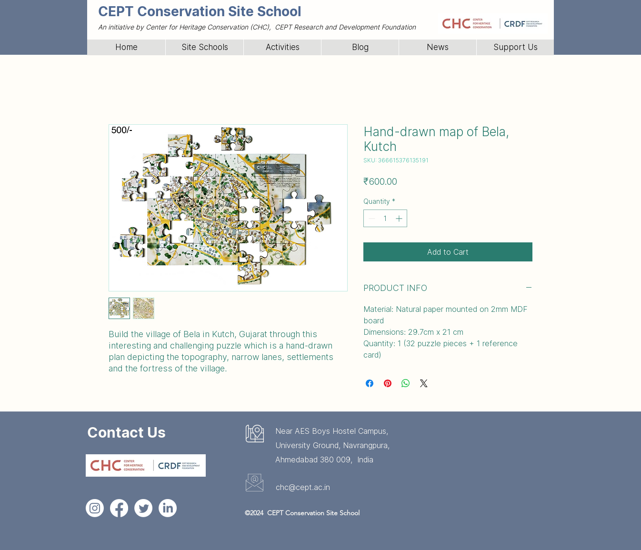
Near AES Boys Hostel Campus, (331, 431)
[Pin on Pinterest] (387, 383)
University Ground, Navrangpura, (332, 445)
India (365, 459)
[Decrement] (371, 218)
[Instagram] (95, 508)
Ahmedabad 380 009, (316, 459)
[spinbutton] (385, 218)
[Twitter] (143, 508)
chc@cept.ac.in (303, 487)
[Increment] (400, 218)
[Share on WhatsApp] (405, 383)
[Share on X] (424, 383)
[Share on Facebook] (369, 383)
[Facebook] (119, 508)
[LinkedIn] (168, 508)
